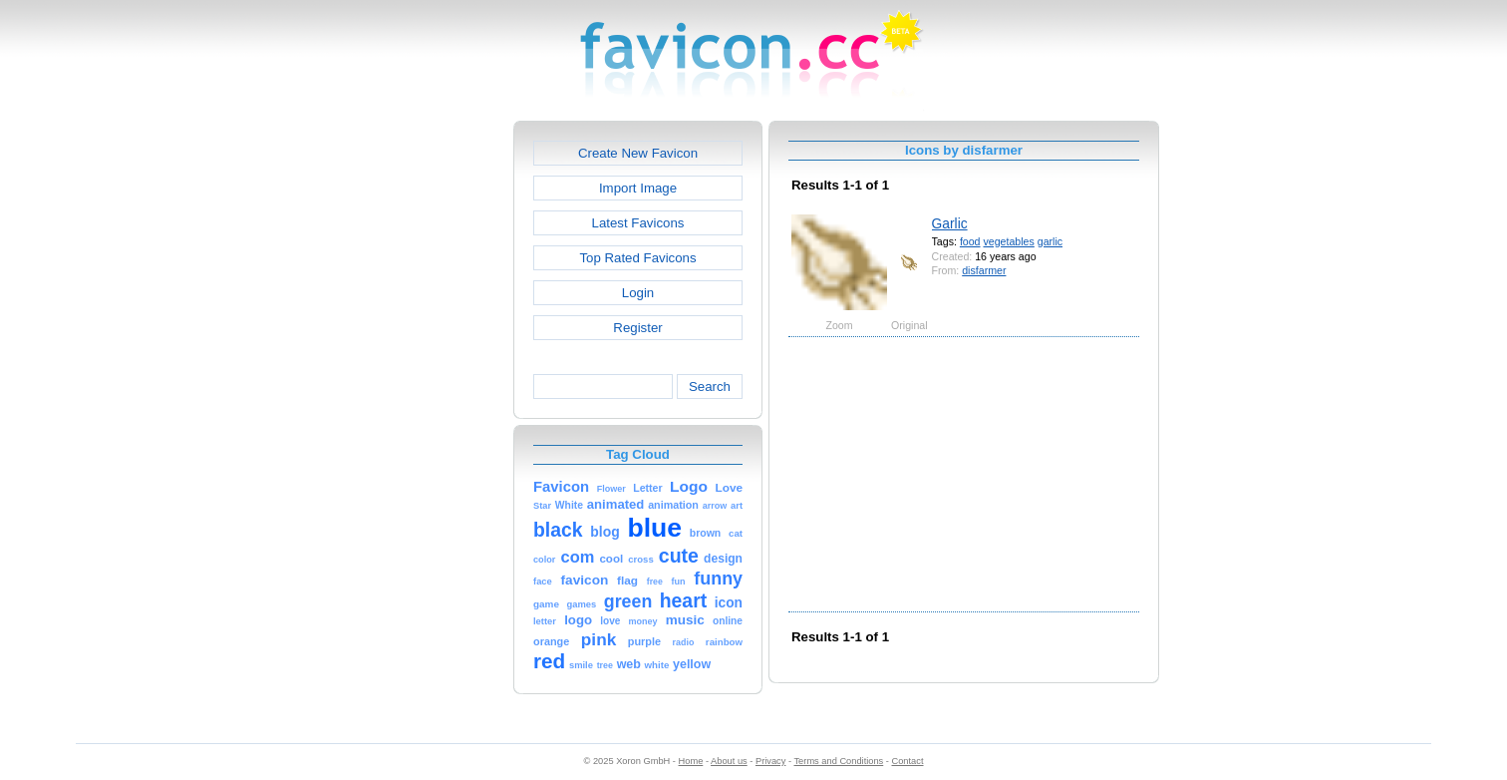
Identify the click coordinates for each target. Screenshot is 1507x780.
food (970, 241)
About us (729, 761)
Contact (908, 761)
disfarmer (984, 270)
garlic (1050, 241)
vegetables (1008, 241)
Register (637, 327)
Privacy (770, 761)
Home (691, 761)
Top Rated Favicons (637, 257)
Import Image (638, 188)
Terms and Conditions (838, 761)
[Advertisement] (427, 420)
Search (710, 386)
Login (638, 292)
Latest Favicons (638, 222)
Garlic (950, 223)
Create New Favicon (638, 153)
